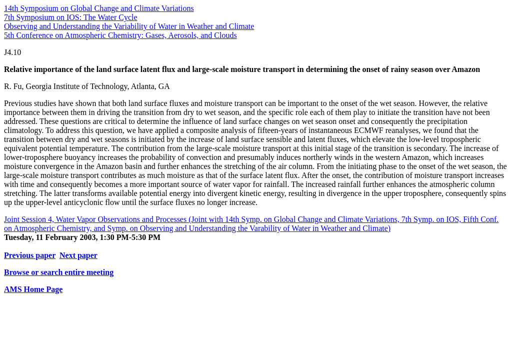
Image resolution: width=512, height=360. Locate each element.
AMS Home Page (33, 289)
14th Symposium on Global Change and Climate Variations (99, 8)
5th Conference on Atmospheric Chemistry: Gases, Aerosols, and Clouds (120, 35)
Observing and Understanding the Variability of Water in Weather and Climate (129, 26)
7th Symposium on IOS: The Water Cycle (71, 17)
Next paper (79, 255)
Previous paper (30, 255)
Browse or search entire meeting (59, 272)
